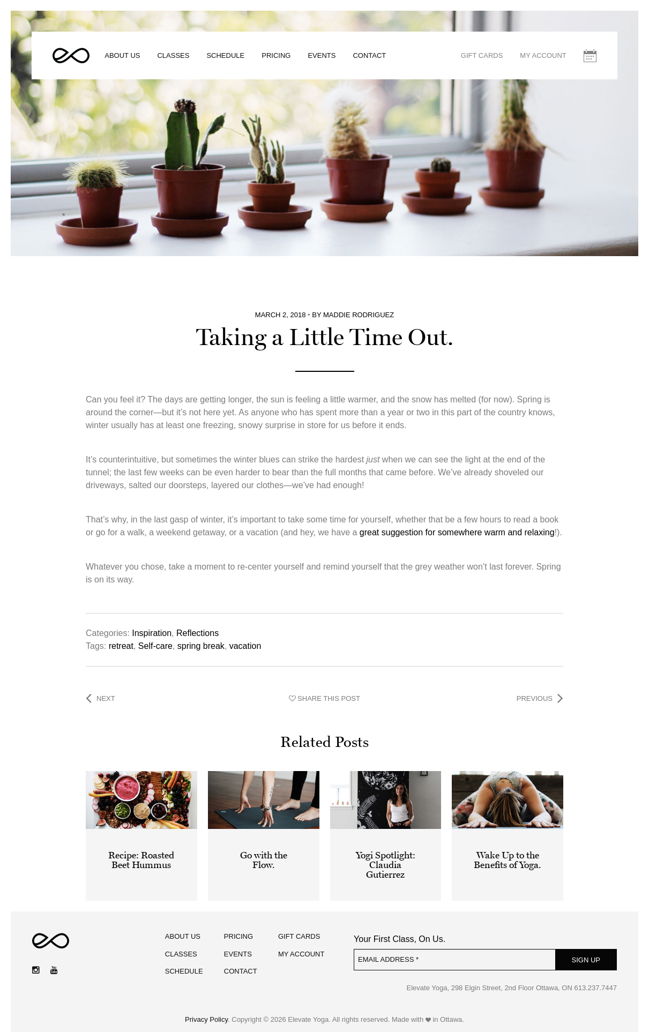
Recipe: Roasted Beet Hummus (141, 851)
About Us (123, 56)
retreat (121, 637)
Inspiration (151, 624)
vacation (245, 637)
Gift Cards (481, 56)
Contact (370, 56)
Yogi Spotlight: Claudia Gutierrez (385, 856)
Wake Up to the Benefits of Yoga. (507, 851)
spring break (201, 637)
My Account (542, 56)
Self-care (155, 637)
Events (323, 56)
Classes (174, 56)
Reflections (197, 624)
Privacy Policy (206, 1011)
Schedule (226, 56)
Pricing (277, 56)
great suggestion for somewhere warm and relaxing (457, 523)
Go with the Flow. (263, 851)
